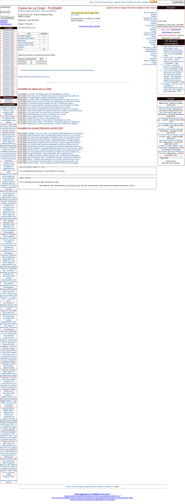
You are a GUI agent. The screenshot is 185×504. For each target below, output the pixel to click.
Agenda (117, 2)
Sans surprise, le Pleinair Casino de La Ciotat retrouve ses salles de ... (54, 96)
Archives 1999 (8, 93)
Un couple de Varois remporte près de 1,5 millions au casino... (51, 103)
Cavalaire (152, 29)
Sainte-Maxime (150, 51)
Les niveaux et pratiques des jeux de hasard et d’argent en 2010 (9, 305)
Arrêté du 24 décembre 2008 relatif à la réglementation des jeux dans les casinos (9, 395)
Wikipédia (79, 20)
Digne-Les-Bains (150, 60)
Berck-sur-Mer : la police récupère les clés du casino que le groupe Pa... (55, 150)
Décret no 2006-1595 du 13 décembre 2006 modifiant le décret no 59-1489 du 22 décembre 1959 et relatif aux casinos (9, 463)
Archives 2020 (8, 44)
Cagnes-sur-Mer (150, 20)
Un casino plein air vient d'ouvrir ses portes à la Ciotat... (49, 112)
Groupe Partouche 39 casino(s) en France (33, 77)
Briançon (153, 59)
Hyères (153, 36)
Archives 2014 (8, 58)
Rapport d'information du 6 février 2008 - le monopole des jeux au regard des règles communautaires (9, 426)
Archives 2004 (8, 81)
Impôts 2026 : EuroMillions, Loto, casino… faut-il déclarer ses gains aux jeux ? (174, 60)
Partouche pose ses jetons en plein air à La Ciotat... (47, 114)
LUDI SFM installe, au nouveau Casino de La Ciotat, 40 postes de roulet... (55, 111)
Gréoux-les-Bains (149, 35)
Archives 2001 (8, 88)
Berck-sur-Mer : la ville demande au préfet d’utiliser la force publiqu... (53, 163)
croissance (176, 29)
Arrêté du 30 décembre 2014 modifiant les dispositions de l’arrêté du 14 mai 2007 (8, 167)
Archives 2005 (8, 79)
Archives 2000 (8, 90)
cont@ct (145, 2)
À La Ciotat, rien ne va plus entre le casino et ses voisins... (50, 107)
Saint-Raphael (151, 49)
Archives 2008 (8, 72)
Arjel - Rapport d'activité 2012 (8, 221)
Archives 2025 (8, 33)
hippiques (172, 35)
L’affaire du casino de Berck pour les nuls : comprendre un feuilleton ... (54, 155)
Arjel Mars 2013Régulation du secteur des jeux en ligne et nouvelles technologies (8, 228)
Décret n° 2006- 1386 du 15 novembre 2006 (9, 472)
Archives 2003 (8, 83)
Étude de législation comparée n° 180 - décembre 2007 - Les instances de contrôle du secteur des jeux (9, 435)
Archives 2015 (8, 56)
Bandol (153, 16)
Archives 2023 (8, 37)
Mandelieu (152, 42)
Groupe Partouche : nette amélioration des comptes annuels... (51, 154)
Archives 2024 (8, 35)
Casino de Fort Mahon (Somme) (171, 140)
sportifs (176, 32)
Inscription (4, 20)
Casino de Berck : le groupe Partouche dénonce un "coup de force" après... (56, 148)
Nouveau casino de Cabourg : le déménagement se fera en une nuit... (54, 139)
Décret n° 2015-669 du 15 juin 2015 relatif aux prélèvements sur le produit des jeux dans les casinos (8, 128)
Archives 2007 (8, 74)
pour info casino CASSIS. (169, 101)
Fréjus (154, 62)
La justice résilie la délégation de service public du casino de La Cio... (54, 99)
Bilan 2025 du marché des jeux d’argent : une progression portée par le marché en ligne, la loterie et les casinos (173, 50)
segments (165, 38)
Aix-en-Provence (150, 12)
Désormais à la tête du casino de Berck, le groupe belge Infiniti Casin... (54, 142)
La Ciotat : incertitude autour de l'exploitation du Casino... (49, 94)
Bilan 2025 (165, 30)
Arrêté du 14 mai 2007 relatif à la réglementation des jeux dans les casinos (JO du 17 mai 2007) (9, 445)
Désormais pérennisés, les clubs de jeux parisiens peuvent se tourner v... (55, 146)
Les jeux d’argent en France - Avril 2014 (8, 202)
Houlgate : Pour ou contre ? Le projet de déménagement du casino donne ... (56, 133)
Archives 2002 (8, 86)
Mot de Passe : (5, 12)
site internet (22, 28)
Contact (31, 28)
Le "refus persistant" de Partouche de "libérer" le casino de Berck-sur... (54, 152)
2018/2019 (9, 100)
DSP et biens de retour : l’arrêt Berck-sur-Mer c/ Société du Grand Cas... (55, 157)
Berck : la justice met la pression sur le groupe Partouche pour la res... (54, 159)
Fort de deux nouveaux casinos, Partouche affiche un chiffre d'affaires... (55, 141)
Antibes (153, 14)
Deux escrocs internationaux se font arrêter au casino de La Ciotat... (53, 109)
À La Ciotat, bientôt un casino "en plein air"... (44, 116)
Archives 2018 (8, 49)
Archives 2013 (8, 60)
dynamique (167, 32)
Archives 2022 (8, 40)
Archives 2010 (8, 67)
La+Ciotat (75, 15)
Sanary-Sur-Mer (150, 33)
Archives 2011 (8, 65)
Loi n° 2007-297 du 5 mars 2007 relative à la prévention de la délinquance (8, 454)
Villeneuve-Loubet (149, 48)
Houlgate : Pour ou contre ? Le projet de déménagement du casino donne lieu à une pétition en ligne (174, 87)
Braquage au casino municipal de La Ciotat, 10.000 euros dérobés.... (53, 123)
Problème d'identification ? (6, 23)
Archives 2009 (8, 70)
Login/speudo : (5, 7)
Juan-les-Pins (151, 38)
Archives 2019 (8, 46)
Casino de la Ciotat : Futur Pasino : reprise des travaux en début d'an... (54, 122)
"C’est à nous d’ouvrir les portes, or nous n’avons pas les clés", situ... (54, 161)
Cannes (153, 22)
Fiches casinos (107, 2)
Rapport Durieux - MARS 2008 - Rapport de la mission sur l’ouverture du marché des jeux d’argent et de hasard (9, 414)
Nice (154, 46)
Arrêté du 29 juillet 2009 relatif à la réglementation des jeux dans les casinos (9, 372)
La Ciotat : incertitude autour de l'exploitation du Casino (173, 67)
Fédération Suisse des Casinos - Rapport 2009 (9, 366)
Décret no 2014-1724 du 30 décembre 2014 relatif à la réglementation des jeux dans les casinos (9, 195)
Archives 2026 (8, 30)
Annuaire (137, 2)
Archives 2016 (8, 53)
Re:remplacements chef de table (171, 118)
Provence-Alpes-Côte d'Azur (29, 11)
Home (91, 2)
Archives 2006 (8, 77)
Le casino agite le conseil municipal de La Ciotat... (46, 98)
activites (180, 35)
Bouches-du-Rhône (48, 11)
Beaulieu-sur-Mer (150, 18)
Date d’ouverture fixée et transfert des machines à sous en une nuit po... (55, 135)
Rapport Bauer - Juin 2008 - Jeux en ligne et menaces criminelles (8, 403)
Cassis (153, 27)
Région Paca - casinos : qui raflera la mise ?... (45, 118)
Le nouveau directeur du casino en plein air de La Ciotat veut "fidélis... (54, 105)
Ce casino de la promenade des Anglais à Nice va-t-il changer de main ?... (55, 137)
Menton (153, 44)
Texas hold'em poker (26, 43)
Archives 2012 (8, 63)
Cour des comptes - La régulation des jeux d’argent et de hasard (8, 119)
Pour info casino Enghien (169, 112)
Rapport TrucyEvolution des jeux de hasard (9, 479)
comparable (176, 38)
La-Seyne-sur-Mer (149, 64)
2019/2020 (9, 102)
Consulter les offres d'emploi (89, 26)
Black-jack (22, 40)
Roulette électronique (26, 38)
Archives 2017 (8, 51)
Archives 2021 (8, 42)
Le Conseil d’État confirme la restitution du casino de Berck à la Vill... (53, 144)
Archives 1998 (8, 95)
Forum (97, 2)
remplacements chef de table (169, 129)
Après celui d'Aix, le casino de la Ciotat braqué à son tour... (50, 120)
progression (163, 35)
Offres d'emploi (127, 2)
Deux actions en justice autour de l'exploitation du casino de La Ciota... (54, 101)
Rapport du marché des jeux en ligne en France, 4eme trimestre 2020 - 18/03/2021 (8, 110)
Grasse (153, 31)
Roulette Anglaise (24, 36)
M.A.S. (20, 49)
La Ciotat (153, 40)
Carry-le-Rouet (150, 25)
